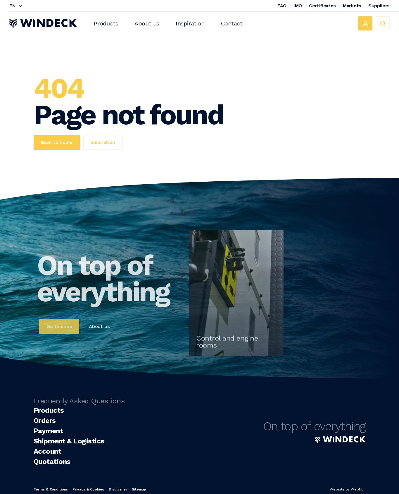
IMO (297, 5)
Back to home (56, 142)
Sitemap (139, 489)
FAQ (281, 5)
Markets (352, 5)
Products (106, 23)
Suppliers (379, 5)
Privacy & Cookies (88, 489)
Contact (232, 23)
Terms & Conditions (51, 489)
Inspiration (190, 23)
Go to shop (59, 336)
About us (146, 23)
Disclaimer (118, 489)
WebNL (357, 489)
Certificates (322, 5)
